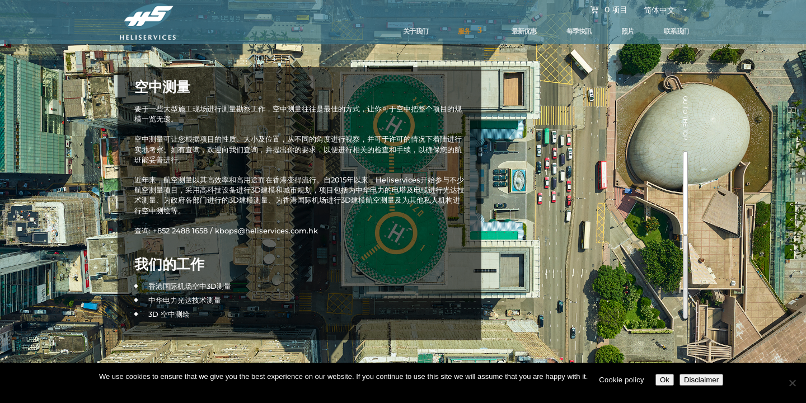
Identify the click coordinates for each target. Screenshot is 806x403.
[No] (792, 382)
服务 (464, 31)
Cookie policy (621, 380)
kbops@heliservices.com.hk (266, 230)
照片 (627, 31)
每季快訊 (578, 31)
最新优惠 (524, 31)
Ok (664, 380)
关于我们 (415, 31)
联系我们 (676, 31)
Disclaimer (701, 380)
